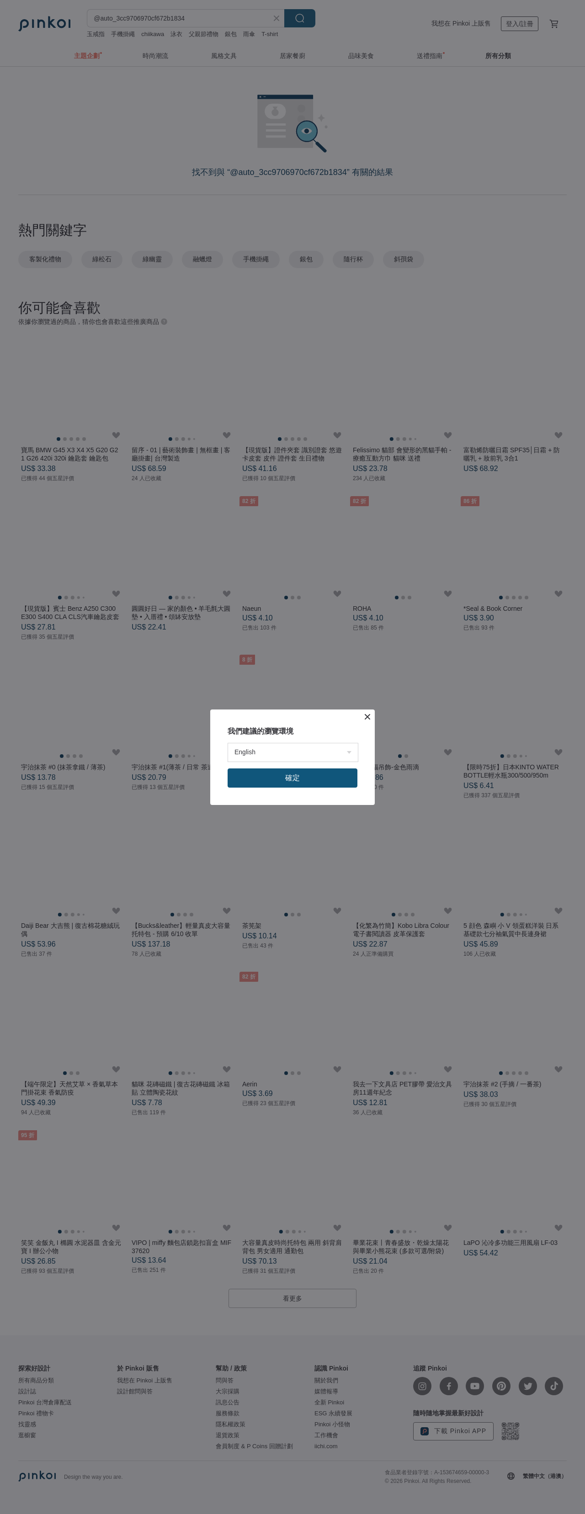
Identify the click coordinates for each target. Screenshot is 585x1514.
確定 (292, 778)
